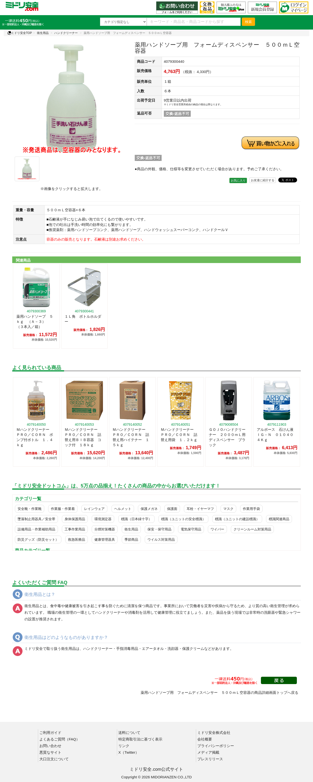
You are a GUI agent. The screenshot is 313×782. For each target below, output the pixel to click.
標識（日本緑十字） (136, 519)
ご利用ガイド (50, 732)
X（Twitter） (128, 752)
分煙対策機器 (104, 529)
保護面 (172, 509)
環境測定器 (103, 519)
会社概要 (204, 739)
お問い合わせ (50, 746)
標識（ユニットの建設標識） (237, 519)
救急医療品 (76, 539)
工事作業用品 (75, 529)
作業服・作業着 (63, 509)
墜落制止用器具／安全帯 (36, 519)
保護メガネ (149, 509)
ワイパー (217, 529)
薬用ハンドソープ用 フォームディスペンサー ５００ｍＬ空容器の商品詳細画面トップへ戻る (219, 692)
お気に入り (238, 180)
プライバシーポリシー (215, 746)
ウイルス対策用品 (161, 539)
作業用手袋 (251, 509)
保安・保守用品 (159, 529)
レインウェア (94, 509)
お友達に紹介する (262, 180)
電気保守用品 (191, 529)
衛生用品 (43, 33)
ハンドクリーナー (66, 33)
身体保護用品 (75, 519)
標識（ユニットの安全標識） (183, 519)
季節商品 (131, 539)
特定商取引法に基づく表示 (140, 739)
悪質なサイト (50, 752)
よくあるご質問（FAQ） (59, 739)
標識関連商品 (279, 519)
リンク (123, 746)
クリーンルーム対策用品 (252, 529)
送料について (129, 732)
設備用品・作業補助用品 (36, 529)
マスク (228, 509)
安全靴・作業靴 (30, 509)
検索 (248, 22)
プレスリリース (210, 759)
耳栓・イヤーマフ (200, 509)
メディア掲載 (208, 752)
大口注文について (54, 759)
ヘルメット (122, 509)
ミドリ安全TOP (19, 33)
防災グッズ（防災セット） (38, 539)
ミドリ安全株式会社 (213, 732)
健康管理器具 (104, 539)
